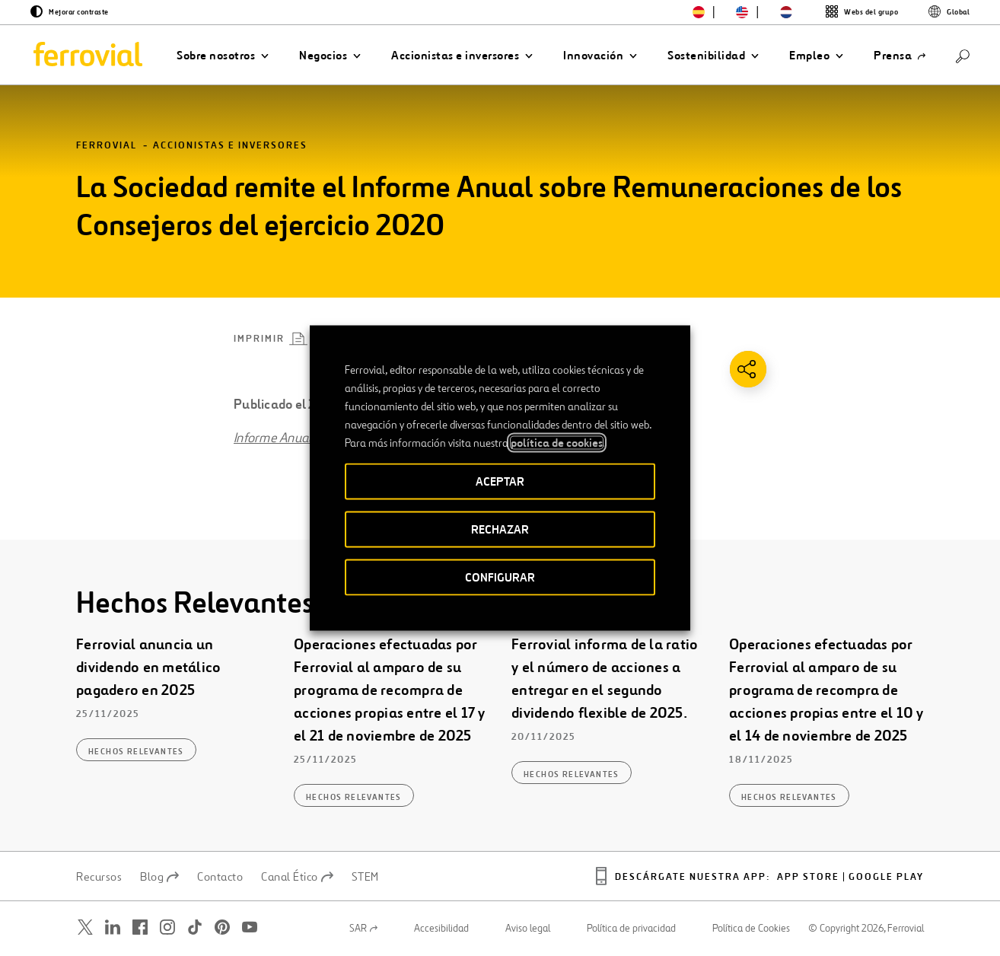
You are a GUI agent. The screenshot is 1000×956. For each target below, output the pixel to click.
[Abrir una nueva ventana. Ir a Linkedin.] (113, 927)
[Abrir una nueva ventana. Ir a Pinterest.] (222, 927)
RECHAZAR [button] (500, 529)
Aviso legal (527, 929)
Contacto (220, 877)
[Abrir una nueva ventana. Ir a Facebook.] (140, 927)
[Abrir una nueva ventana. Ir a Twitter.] (85, 927)
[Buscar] (963, 55)
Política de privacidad (631, 929)
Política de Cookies (751, 929)
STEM (365, 877)
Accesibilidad (441, 929)
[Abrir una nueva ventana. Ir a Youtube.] (249, 927)
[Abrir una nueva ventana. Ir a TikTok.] (195, 927)
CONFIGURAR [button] (500, 577)
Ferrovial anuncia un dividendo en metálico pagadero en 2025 (148, 668)
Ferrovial (106, 145)
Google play (886, 877)
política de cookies (557, 443)
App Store (808, 877)
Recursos (99, 877)
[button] (222, 55)
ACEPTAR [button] (500, 481)
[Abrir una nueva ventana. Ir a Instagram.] (167, 927)
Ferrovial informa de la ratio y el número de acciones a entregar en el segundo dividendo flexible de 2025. (604, 679)
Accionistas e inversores (230, 145)
